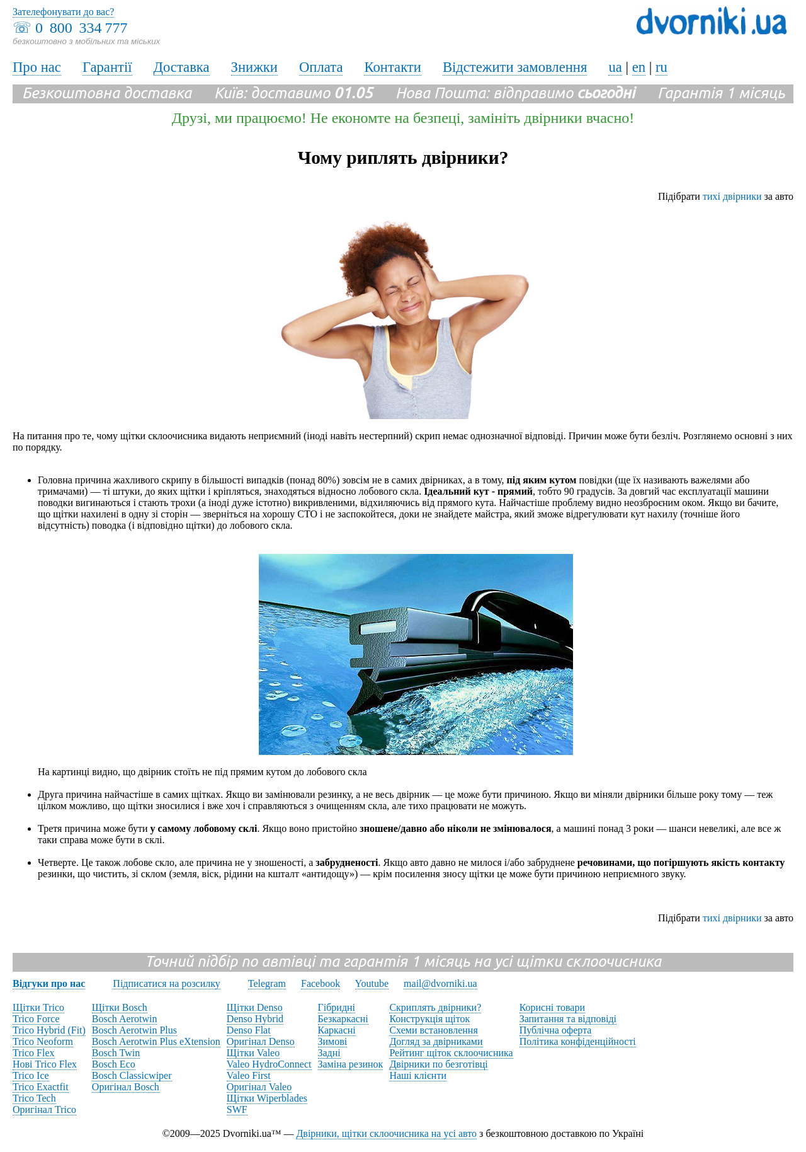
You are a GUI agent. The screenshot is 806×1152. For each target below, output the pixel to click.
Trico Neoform (43, 1041)
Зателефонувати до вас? (63, 11)
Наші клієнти (417, 1075)
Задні (329, 1052)
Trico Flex (34, 1052)
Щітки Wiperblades (267, 1098)
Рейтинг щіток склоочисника (451, 1052)
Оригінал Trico (44, 1109)
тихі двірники (732, 196)
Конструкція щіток (429, 1018)
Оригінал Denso (261, 1041)
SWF (237, 1109)
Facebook (320, 983)
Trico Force (36, 1018)
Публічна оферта (555, 1030)
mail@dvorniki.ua (440, 983)
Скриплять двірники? (435, 1007)
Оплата (321, 67)
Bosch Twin (116, 1052)
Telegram (267, 983)
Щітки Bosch (119, 1007)
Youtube (372, 983)
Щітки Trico (38, 1007)
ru (661, 67)
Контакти (392, 67)
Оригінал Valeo (259, 1086)
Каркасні (337, 1030)
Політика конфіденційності (577, 1041)
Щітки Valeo (253, 1052)
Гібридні (337, 1007)
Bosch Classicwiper (132, 1075)
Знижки (254, 67)
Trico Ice (31, 1075)
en (638, 67)
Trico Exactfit (41, 1086)
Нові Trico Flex (45, 1064)
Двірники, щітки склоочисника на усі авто (386, 1133)
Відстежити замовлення (515, 67)
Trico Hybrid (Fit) (49, 1030)
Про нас (37, 67)
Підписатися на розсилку (166, 983)
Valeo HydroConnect (269, 1064)
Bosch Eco (113, 1064)
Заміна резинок (350, 1064)
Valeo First (249, 1075)
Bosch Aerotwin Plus (134, 1030)
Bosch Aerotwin (124, 1018)
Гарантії (107, 67)
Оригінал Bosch (125, 1086)
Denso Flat (249, 1030)
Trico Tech (34, 1098)
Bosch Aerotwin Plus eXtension (156, 1041)
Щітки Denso (255, 1007)
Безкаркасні (343, 1018)
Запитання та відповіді (567, 1018)
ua (615, 67)
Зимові (333, 1041)
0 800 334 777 (81, 28)
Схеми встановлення (433, 1030)
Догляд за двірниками (435, 1041)
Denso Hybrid (255, 1018)
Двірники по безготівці (438, 1064)
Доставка (182, 67)
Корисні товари (552, 1007)
